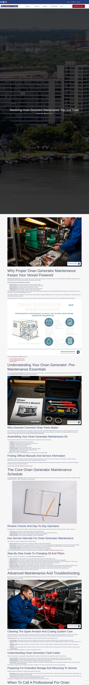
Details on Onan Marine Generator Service (54, 550)
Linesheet (45, 6)
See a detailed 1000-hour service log (15, 649)
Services (28, 6)
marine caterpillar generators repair (17, 358)
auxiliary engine (13, 361)
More (63, 6)
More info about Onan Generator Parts (36, 433)
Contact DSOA (54, 6)
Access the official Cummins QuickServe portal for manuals (19, 465)
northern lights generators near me (17, 360)
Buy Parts (37, 6)
